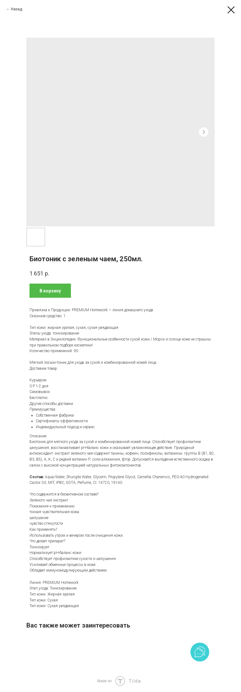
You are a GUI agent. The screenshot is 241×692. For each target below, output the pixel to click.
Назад (16, 9)
